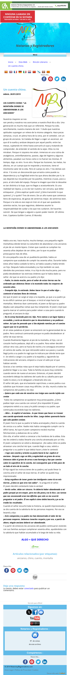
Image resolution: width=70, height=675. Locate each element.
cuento (38, 558)
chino (30, 558)
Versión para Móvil (35, 603)
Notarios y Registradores (35, 45)
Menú (35, 55)
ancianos (22, 558)
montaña (48, 558)
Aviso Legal (9, 670)
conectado (29, 588)
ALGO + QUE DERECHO (35, 539)
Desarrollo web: (56, 673)
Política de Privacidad (23, 670)
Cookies (35, 670)
